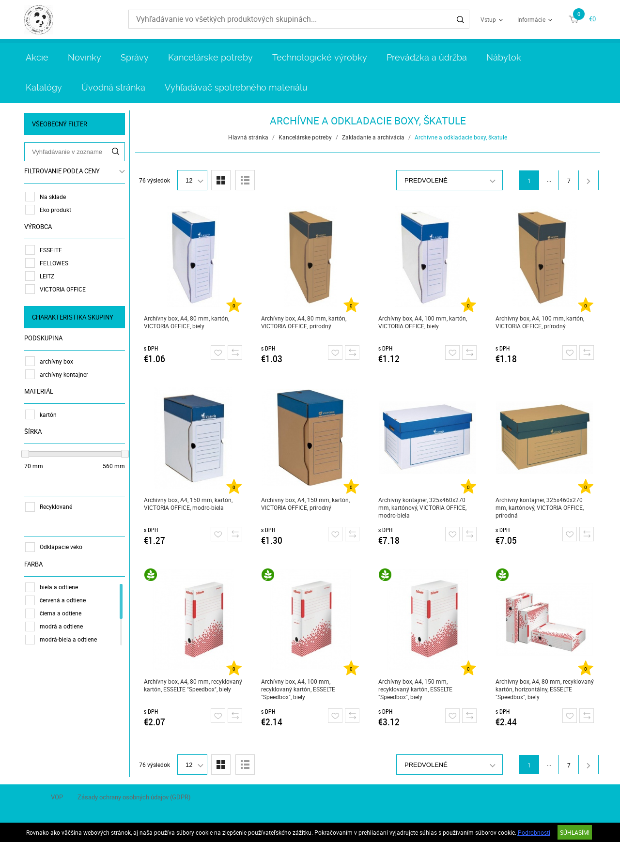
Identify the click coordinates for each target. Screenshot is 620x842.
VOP (57, 797)
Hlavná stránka (248, 137)
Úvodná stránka (113, 87)
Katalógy (44, 87)
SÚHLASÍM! (574, 832)
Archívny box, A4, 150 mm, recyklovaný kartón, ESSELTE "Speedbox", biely (415, 689)
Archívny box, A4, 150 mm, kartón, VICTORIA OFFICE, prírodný (305, 503)
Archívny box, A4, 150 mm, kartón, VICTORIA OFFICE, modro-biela (188, 503)
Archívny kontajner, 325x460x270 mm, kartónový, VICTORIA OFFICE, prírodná (540, 507)
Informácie (531, 19)
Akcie (37, 57)
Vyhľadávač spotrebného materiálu (236, 87)
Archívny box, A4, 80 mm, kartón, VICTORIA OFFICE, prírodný (303, 322)
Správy (135, 57)
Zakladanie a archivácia (373, 137)
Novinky (84, 57)
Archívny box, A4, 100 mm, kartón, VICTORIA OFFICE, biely (422, 322)
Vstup (488, 19)
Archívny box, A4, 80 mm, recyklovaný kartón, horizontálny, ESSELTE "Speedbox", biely (545, 689)
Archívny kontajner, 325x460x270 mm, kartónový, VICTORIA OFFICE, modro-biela (422, 507)
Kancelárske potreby (210, 57)
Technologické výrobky (319, 57)
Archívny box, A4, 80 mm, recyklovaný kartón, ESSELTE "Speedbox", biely (193, 685)
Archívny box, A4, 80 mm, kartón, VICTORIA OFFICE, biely (186, 322)
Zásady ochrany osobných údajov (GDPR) (134, 797)
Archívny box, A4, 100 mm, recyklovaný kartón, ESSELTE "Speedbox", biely (298, 689)
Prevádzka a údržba (427, 57)
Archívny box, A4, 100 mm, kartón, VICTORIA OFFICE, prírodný (540, 322)
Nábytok (503, 57)
